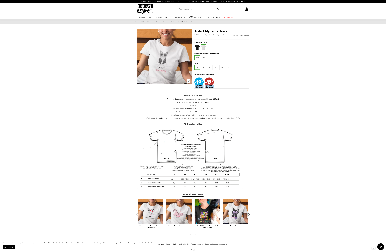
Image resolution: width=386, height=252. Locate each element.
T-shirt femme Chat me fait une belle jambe (151, 226)
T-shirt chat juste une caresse (179, 226)
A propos (161, 244)
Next (249, 214)
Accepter (8, 247)
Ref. (234, 35)
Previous (137, 214)
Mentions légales (183, 244)
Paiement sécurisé (197, 244)
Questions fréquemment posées (216, 244)
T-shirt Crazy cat (235, 226)
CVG (174, 244)
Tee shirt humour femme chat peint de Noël (207, 226)
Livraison (168, 244)
